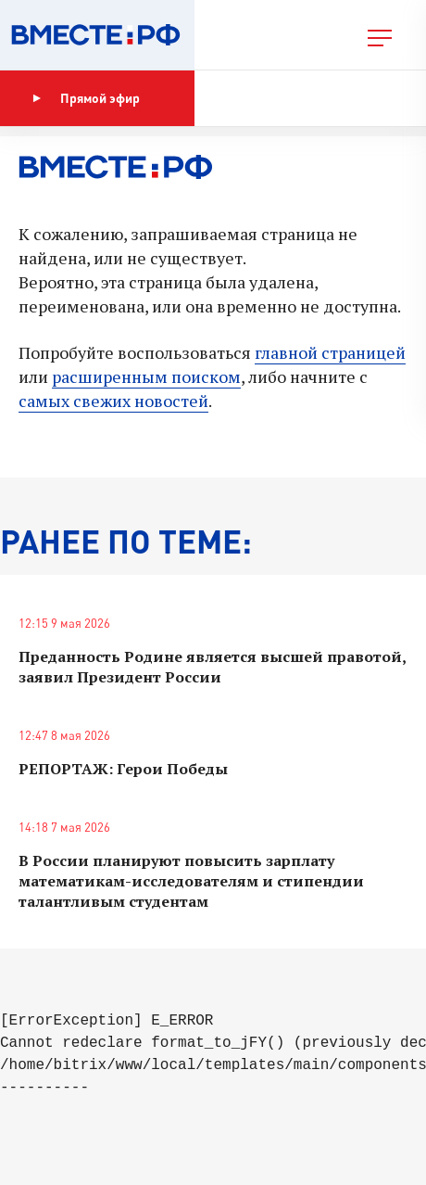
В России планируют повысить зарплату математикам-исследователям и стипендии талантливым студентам (191, 880)
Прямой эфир (86, 98)
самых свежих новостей (113, 400)
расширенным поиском (146, 376)
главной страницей (330, 352)
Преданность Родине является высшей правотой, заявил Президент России (212, 666)
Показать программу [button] (291, 98)
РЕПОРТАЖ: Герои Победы (123, 768)
